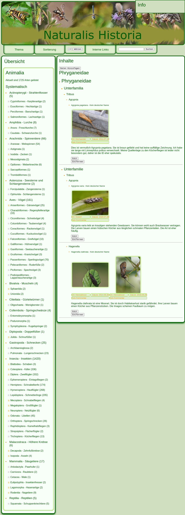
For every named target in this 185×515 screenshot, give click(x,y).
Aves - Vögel (17, 199)
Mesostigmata (17, 159)
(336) (23, 369)
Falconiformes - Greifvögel (24, 239)
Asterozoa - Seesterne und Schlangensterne (26, 182)
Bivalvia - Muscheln (21, 283)
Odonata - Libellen (20, 415)
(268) (27, 390)
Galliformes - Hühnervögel (24, 244)
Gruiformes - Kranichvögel (24, 254)
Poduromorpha (18, 321)
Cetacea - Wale (18, 477)
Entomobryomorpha (21, 315)
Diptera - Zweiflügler (21, 374)
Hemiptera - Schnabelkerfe (24, 385)
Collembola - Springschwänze (28, 310)
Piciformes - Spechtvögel (23, 270)
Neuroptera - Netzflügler (23, 410)
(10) (27, 239)
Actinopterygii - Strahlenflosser (28, 92)
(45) (22, 415)
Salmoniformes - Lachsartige (25, 117)
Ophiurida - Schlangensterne (25, 194)
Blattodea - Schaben (21, 364)
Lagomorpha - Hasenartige (24, 487)
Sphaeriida (16, 289)
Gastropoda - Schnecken (25, 342)
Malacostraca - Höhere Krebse (28, 442)
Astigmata (15, 149)
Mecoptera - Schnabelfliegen (25, 400)
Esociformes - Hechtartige (24, 106)
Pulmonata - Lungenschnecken (27, 353)
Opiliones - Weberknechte (24, 164)
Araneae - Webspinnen (22, 144)
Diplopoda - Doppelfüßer (24, 331)
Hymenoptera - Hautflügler (24, 390)
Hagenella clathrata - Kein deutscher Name (90, 254)
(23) (29, 353)
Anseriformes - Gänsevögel (25, 205)
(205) (29, 395)
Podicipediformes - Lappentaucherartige (21, 276)
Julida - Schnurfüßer (21, 337)
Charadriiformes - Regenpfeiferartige (30, 210)
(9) (23, 492)
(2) (27, 101)
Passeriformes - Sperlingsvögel (27, 259)
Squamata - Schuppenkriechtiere (27, 503)
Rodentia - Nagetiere (21, 492)
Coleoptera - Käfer (20, 369)
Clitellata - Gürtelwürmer (24, 299)
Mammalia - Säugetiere (23, 461)
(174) (27, 385)
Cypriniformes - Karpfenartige (26, 101)
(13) (27, 436)
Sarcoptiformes (18, 169)
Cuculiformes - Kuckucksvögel (26, 233)
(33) (30, 211)
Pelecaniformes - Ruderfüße (25, 265)
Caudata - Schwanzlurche (24, 133)
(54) (25, 144)
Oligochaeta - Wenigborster (25, 305)
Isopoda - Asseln (19, 456)
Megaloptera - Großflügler (24, 405)
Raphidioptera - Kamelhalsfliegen (28, 426)
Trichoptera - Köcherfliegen (24, 436)
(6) (26, 164)
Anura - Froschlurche (21, 127)
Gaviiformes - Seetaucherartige (27, 249)
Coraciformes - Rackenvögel (25, 228)
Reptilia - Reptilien (20, 498)
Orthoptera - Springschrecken (26, 421)
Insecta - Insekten (20, 358)
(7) (23, 127)
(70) (29, 259)
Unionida (15, 294)
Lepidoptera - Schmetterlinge (25, 395)
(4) (27, 218)
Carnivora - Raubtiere (21, 472)
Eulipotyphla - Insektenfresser (26, 482)
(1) (26, 106)
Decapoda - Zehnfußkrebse (25, 450)
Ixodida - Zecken (19, 154)
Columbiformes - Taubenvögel (26, 223)
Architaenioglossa (19, 348)
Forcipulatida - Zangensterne (25, 189)
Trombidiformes (18, 175)
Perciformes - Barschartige (24, 111)
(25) (27, 205)
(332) (24, 374)
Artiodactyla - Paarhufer (23, 467)
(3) (26, 254)
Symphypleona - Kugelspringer (26, 326)
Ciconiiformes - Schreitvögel (25, 218)
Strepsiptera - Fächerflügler (25, 431)
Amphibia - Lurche (20, 122)
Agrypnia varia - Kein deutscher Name (88, 187)
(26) (28, 421)
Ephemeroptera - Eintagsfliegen (27, 379)
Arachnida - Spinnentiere (24, 138)
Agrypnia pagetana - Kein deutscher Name (90, 105)
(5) (29, 503)
